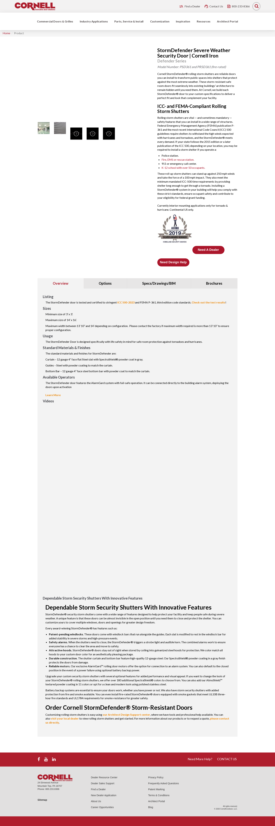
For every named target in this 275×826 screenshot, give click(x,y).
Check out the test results (208, 302)
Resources (203, 21)
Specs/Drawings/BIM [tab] (159, 283)
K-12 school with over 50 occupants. (183, 167)
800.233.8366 (52, 789)
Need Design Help (173, 262)
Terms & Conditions (158, 795)
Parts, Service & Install (128, 21)
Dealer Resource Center (104, 777)
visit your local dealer (65, 718)
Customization (159, 21)
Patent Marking (156, 789)
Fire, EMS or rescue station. (178, 159)
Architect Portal (227, 21)
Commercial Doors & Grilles (55, 21)
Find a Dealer (98, 789)
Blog (150, 807)
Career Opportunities (102, 807)
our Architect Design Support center (126, 714)
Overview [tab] (60, 283)
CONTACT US (227, 759)
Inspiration (183, 21)
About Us (96, 801)
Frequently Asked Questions (163, 783)
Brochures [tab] (214, 283)
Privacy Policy (155, 777)
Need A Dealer (208, 250)
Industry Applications (94, 21)
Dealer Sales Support (102, 783)
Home (6, 33)
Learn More (53, 395)
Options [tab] (105, 283)
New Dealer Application (103, 795)
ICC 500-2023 (126, 302)
